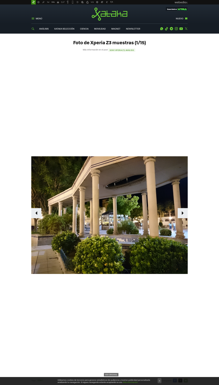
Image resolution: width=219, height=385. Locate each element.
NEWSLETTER (133, 28)
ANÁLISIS (44, 28)
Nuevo (179, 18)
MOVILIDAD (100, 28)
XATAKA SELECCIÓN (64, 28)
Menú (39, 18)
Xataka (109, 14)
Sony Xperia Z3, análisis (122, 50)
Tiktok (166, 28)
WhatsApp (161, 28)
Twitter (186, 28)
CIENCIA (84, 28)
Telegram (171, 28)
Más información (130, 382)
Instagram (176, 28)
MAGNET (115, 28)
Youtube (181, 28)
